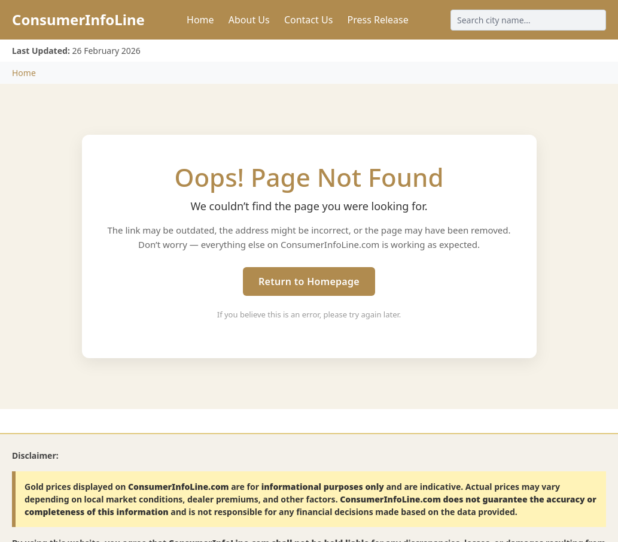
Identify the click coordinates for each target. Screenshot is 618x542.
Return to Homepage (309, 281)
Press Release (377, 19)
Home (200, 19)
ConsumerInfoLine (78, 19)
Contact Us (308, 19)
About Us (249, 19)
